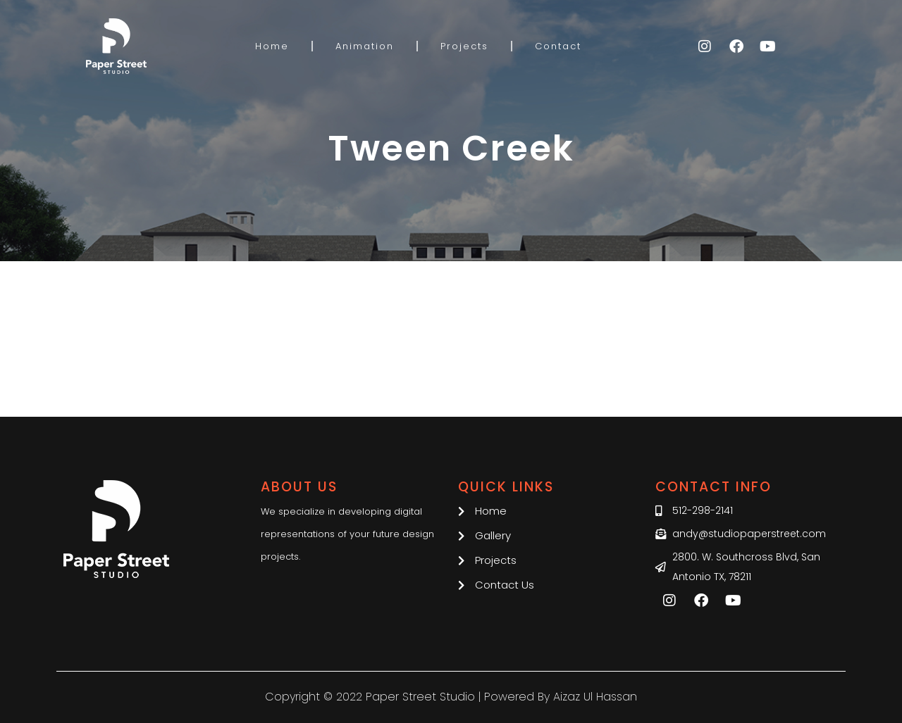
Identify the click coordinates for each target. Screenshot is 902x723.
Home (272, 46)
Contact (558, 46)
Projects (464, 46)
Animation (364, 46)
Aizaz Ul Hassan (595, 697)
